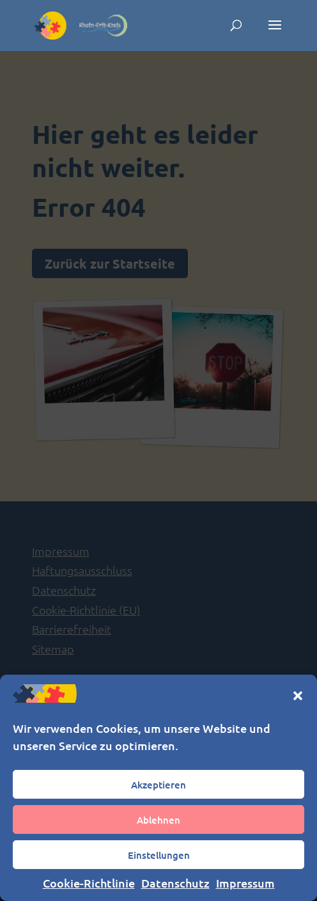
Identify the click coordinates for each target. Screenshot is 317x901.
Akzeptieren (158, 784)
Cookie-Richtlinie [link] (89, 882)
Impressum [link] (245, 882)
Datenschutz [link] (175, 882)
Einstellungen (159, 855)
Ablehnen (158, 819)
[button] (297, 695)
